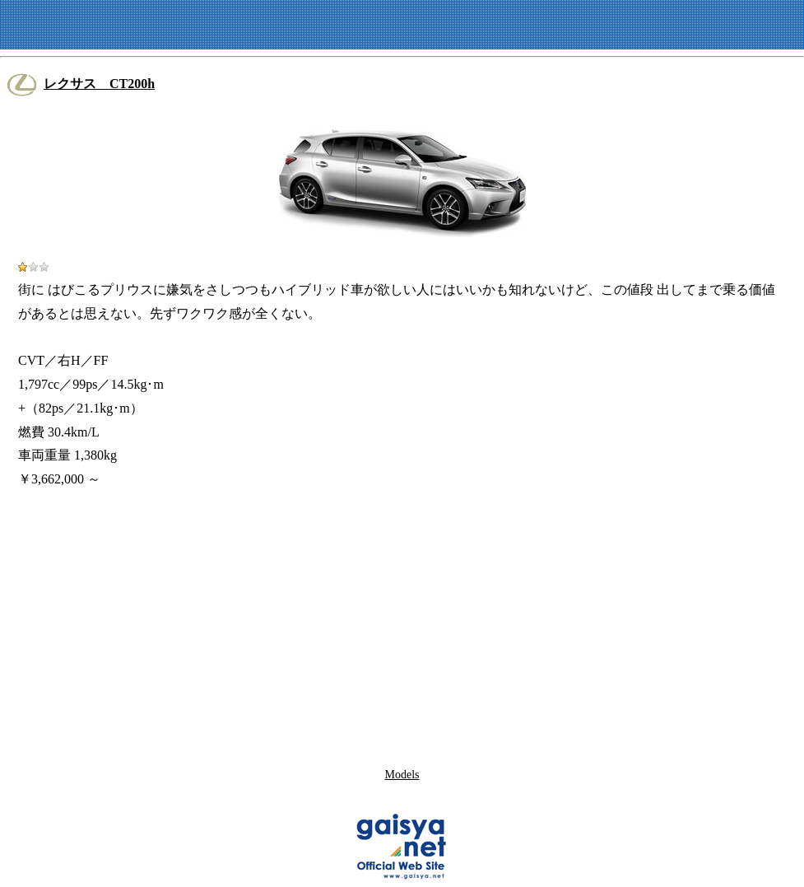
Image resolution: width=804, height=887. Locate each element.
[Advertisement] (402, 625)
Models (402, 774)
